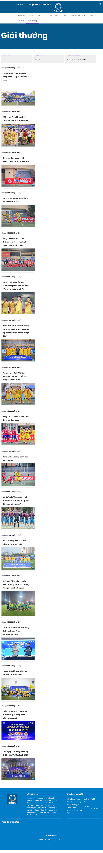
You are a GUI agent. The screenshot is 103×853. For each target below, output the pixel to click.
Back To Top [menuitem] (57, 840)
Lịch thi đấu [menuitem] (41, 15)
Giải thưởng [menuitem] (32, 21)
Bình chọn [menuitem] (21, 21)
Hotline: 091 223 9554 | (89, 800)
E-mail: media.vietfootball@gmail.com (91, 807)
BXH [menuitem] (65, 15)
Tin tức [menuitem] (31, 15)
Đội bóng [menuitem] (93, 15)
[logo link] (52, 7)
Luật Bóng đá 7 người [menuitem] (78, 15)
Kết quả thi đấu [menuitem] (55, 15)
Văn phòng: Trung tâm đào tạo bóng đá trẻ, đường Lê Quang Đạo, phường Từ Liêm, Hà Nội (74, 806)
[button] (100, 4)
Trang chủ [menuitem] (21, 15)
